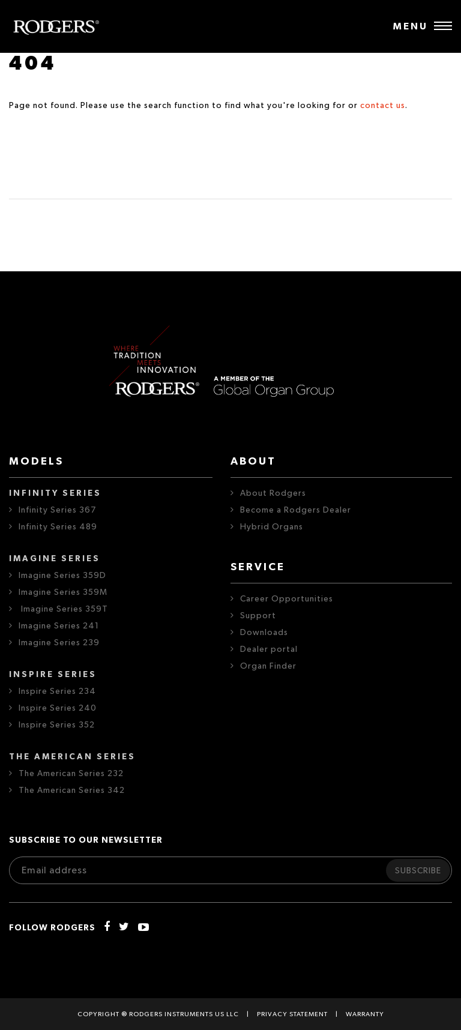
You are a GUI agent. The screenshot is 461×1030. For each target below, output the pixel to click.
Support (258, 616)
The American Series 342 (72, 790)
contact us (382, 105)
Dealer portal (269, 649)
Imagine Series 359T (63, 609)
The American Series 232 (71, 773)
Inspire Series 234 (57, 691)
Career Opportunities (286, 599)
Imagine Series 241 (59, 626)
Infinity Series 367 (57, 510)
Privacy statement (292, 1014)
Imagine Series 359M (63, 592)
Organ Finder (268, 666)
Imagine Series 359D (62, 575)
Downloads (264, 632)
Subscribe (418, 871)
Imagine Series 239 (59, 643)
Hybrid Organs (271, 527)
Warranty (365, 1014)
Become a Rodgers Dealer (295, 510)
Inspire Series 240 (58, 708)
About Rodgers (273, 493)
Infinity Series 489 (58, 527)
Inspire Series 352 (57, 725)
